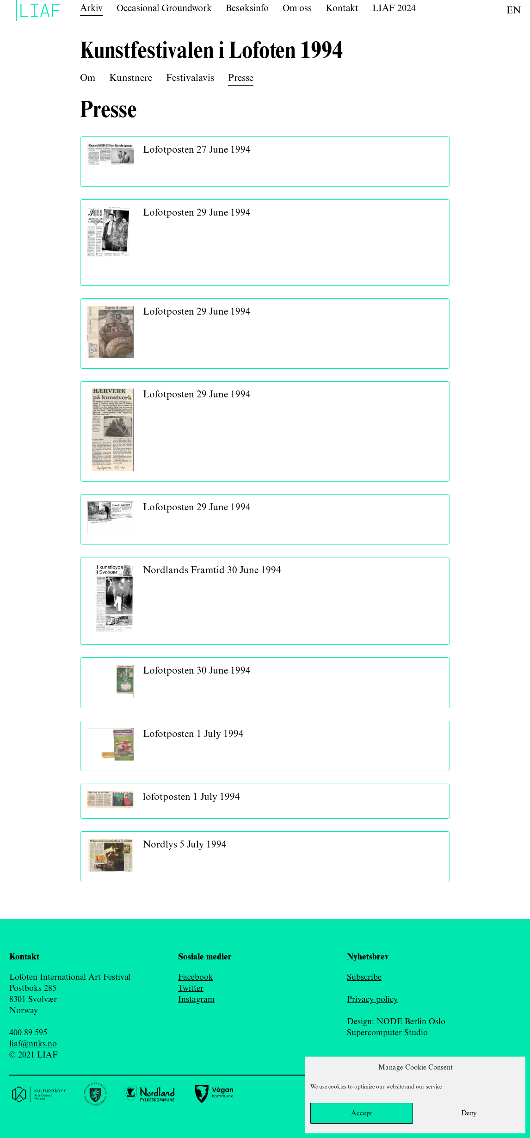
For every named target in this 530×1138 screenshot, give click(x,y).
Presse (240, 78)
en (513, 10)
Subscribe (364, 977)
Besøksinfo (247, 8)
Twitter (190, 988)
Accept (361, 1113)
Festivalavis (190, 78)
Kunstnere (130, 78)
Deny (469, 1113)
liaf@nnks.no (33, 1044)
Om (87, 78)
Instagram (196, 999)
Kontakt (342, 8)
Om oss (297, 8)
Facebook (195, 977)
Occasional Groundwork (164, 8)
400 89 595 (28, 1033)
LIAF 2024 (394, 8)
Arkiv (91, 8)
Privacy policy (372, 999)
